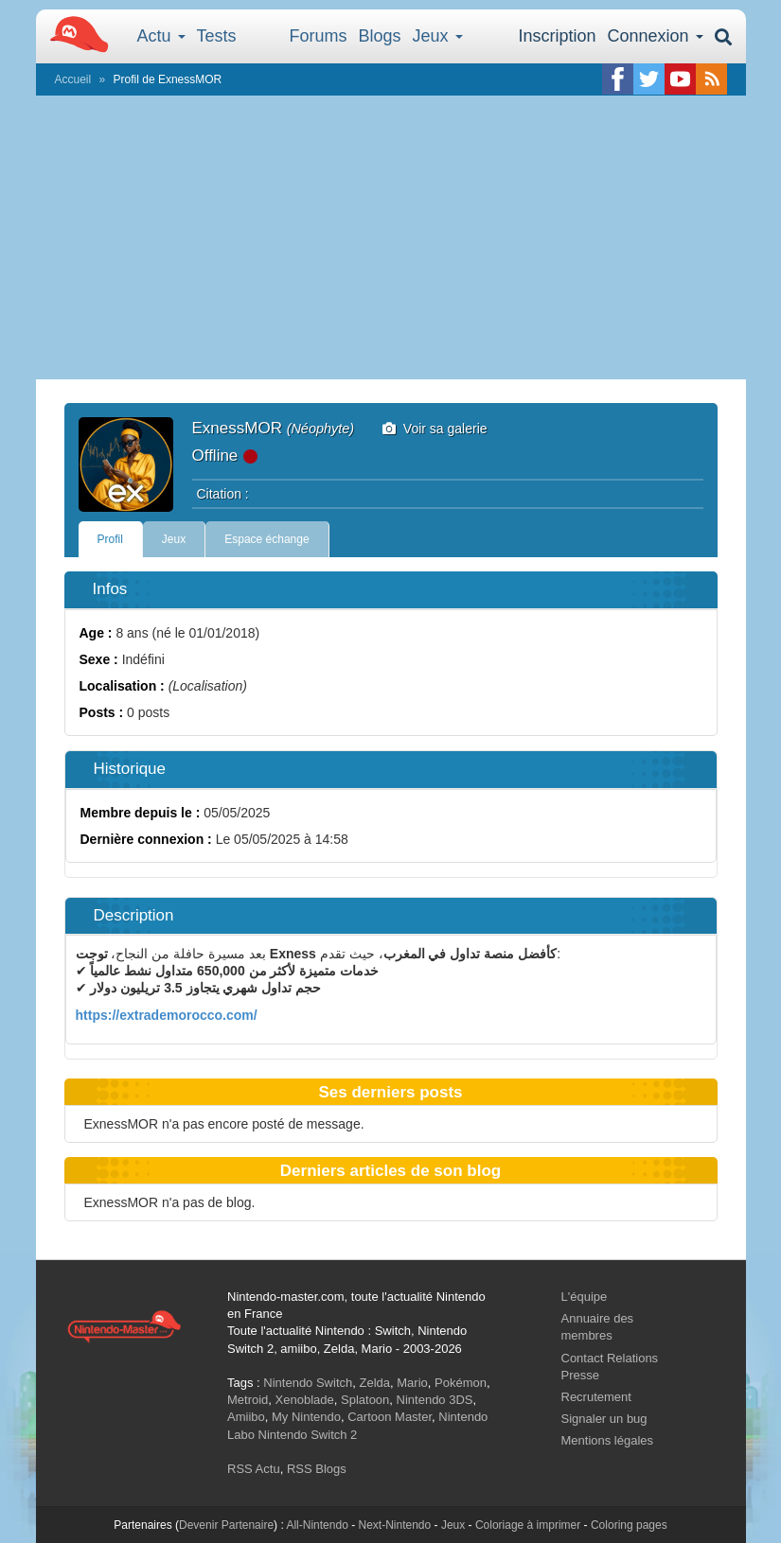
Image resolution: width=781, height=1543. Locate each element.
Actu (161, 35)
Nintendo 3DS (435, 1400)
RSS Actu (253, 1469)
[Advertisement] (391, 237)
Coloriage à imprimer (527, 1525)
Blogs (380, 35)
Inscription (556, 35)
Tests (217, 35)
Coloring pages (629, 1525)
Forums (318, 35)
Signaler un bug (604, 1418)
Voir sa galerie (435, 428)
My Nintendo (306, 1417)
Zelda (374, 1383)
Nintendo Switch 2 (308, 1435)
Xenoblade (304, 1400)
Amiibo (246, 1417)
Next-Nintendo (394, 1525)
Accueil (73, 79)
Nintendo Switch (307, 1383)
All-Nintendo (316, 1525)
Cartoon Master (389, 1417)
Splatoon (365, 1400)
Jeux (438, 35)
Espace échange (266, 539)
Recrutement (596, 1397)
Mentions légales (607, 1440)
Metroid (247, 1400)
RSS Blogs (316, 1469)
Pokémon (461, 1383)
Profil (110, 539)
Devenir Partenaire (226, 1525)
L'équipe (584, 1296)
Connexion (654, 35)
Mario (412, 1383)
